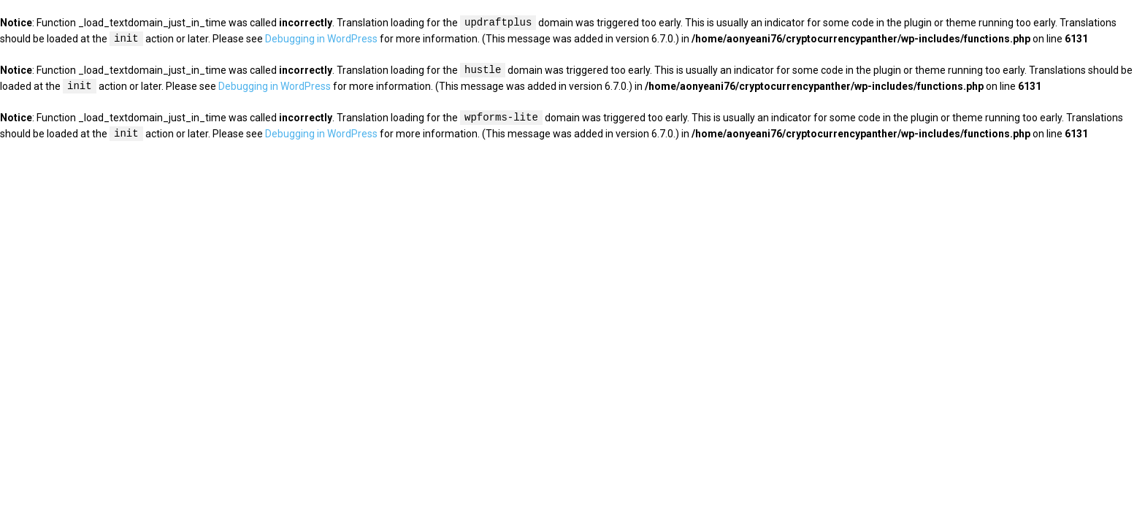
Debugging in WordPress (321, 39)
